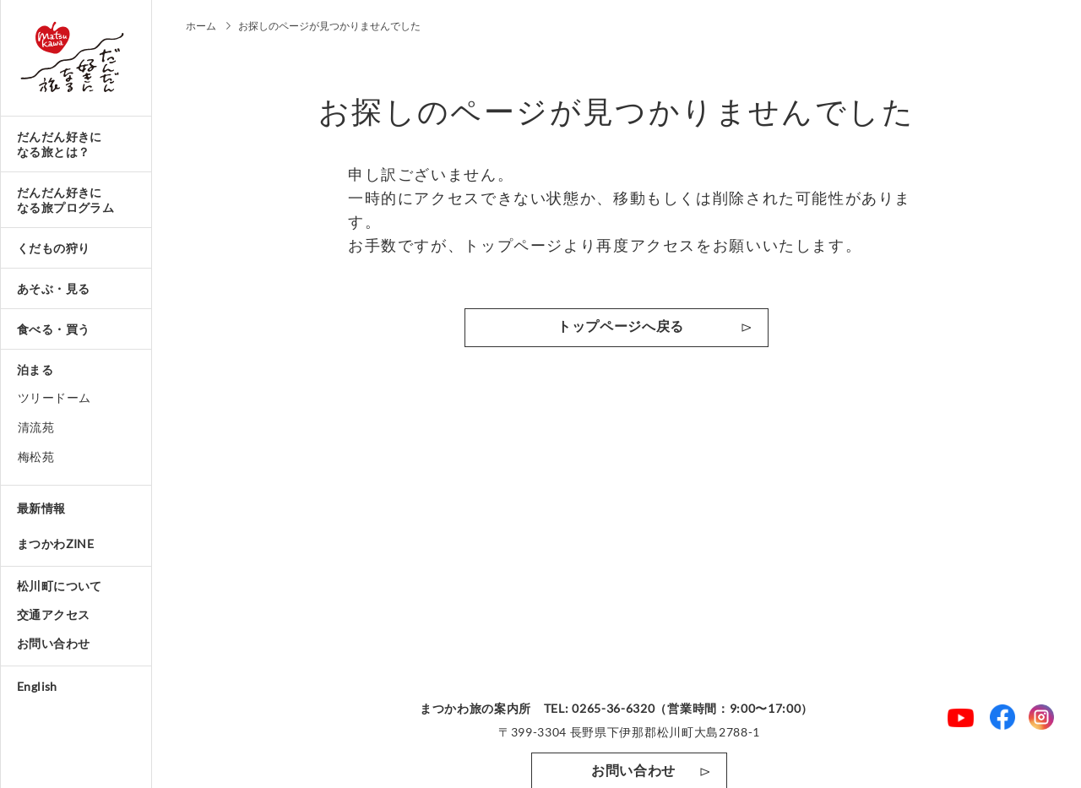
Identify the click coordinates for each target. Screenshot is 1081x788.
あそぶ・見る (53, 288)
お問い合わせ (53, 643)
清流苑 (36, 427)
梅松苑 (36, 456)
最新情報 (41, 508)
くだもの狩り (53, 248)
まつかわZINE (55, 543)
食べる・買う (53, 329)
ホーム (201, 25)
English (37, 686)
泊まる (35, 369)
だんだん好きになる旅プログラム (65, 200)
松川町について (59, 586)
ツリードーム (54, 397)
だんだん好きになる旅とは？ (59, 144)
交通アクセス (53, 614)
